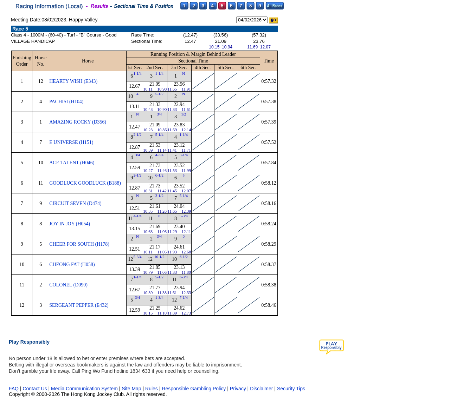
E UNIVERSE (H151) (71, 142)
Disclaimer (261, 388)
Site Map (131, 388)
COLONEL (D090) (68, 284)
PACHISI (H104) (66, 101)
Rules (152, 388)
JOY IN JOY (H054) (69, 223)
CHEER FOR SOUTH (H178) (79, 244)
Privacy (238, 388)
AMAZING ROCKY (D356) (77, 122)
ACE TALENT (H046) (71, 162)
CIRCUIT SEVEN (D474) (75, 203)
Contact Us (34, 388)
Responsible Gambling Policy (194, 388)
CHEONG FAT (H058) (72, 264)
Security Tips (291, 388)
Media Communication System (84, 388)
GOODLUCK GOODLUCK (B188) (85, 183)
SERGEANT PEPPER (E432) (79, 305)
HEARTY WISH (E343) (73, 81)
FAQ (14, 388)
